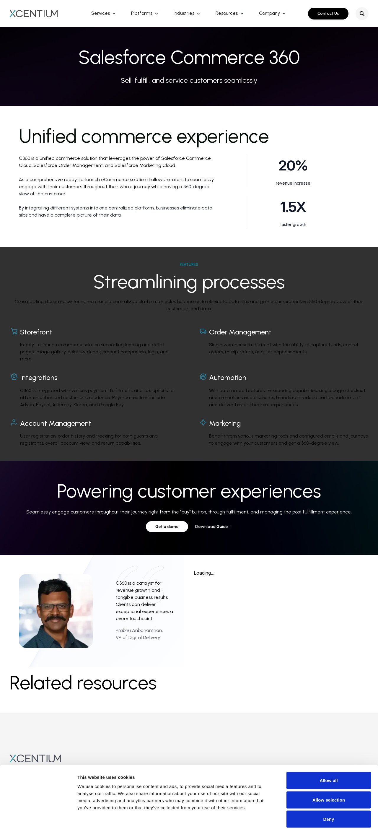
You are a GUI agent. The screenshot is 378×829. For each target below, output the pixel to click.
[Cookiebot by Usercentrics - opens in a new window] (38, 817)
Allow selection (328, 770)
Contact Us (328, 13)
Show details (310, 817)
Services (100, 13)
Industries (184, 13)
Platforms (141, 13)
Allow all (329, 751)
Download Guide (213, 526)
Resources (227, 13)
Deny (328, 790)
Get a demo (167, 526)
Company (269, 13)
